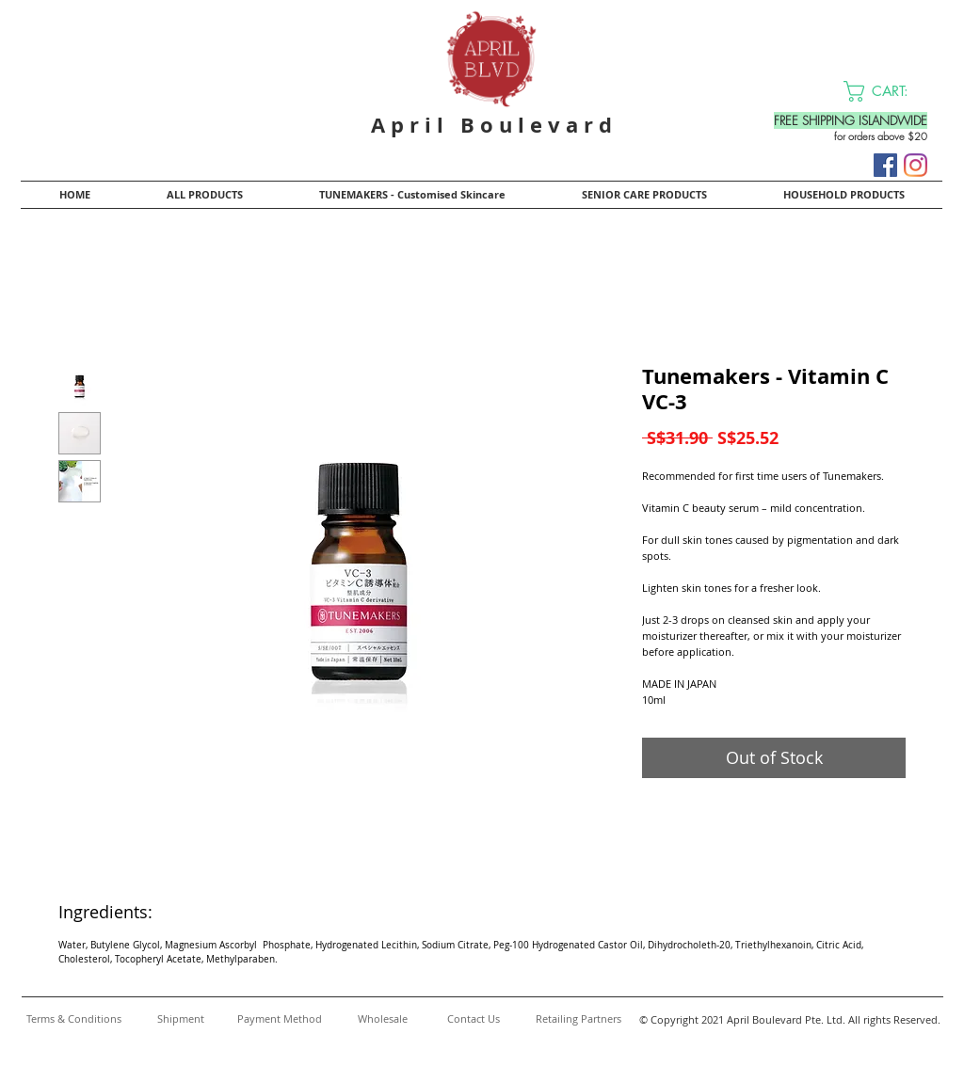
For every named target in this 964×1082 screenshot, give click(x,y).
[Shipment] (181, 1019)
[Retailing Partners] (578, 1019)
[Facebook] (885, 165)
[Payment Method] (279, 1019)
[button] (888, 91)
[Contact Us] (473, 1019)
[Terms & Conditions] (73, 1019)
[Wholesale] (382, 1019)
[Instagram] (915, 165)
